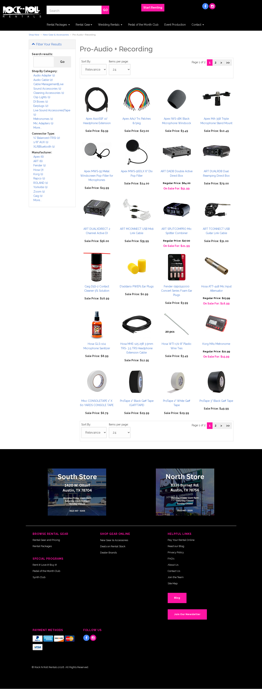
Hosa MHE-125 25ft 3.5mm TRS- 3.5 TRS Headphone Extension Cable (136, 348)
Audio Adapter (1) (44, 75)
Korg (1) (38, 174)
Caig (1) (38, 195)
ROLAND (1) (40, 182)
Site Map (173, 583)
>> (228, 62)
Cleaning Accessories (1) (48, 92)
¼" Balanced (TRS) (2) (46, 137)
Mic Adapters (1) (43, 123)
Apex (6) (38, 156)
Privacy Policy (176, 552)
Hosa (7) (38, 169)
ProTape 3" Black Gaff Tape (216, 400)
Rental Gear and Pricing (46, 540)
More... (37, 127)
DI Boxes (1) (40, 101)
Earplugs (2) (40, 105)
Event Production (175, 24)
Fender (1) (39, 165)
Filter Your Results (47, 44)
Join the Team (176, 577)
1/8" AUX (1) (40, 142)
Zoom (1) (39, 191)
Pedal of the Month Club (143, 24)
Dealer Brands (108, 552)
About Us (173, 564)
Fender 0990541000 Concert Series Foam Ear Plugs (176, 291)
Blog (177, 597)
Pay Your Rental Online (181, 540)
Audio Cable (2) (43, 79)
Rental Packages (58, 24)
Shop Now (34, 34)
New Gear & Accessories (56, 34)
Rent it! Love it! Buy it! (45, 564)
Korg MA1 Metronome (216, 343)
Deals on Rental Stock (112, 546)
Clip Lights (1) (41, 97)
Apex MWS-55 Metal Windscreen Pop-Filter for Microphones (96, 176)
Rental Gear (84, 24)
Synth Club (39, 577)
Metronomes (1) (43, 118)
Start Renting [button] (152, 7)
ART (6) (38, 161)
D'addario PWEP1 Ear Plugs (137, 286)
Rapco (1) (39, 178)
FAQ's (171, 558)
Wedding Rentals (110, 24)
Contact (198, 24)
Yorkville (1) (40, 187)
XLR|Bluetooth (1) (44, 146)
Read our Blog (176, 546)
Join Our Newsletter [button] (187, 614)
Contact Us (174, 571)
